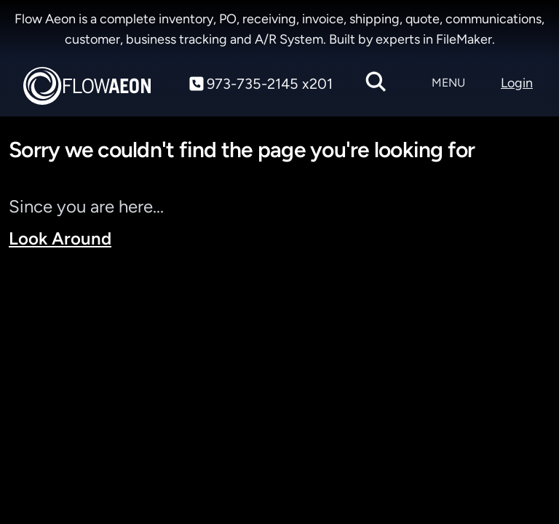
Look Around (60, 238)
